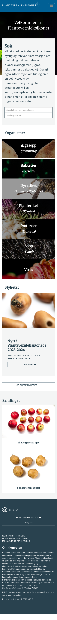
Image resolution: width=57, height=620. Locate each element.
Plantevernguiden (28, 517)
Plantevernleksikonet (11, 588)
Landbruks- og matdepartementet (16, 577)
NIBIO (30, 599)
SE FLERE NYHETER (28, 385)
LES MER (29, 364)
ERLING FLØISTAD (22, 538)
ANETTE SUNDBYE (18, 536)
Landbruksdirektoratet (11, 574)
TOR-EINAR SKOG (23, 541)
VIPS (28, 523)
